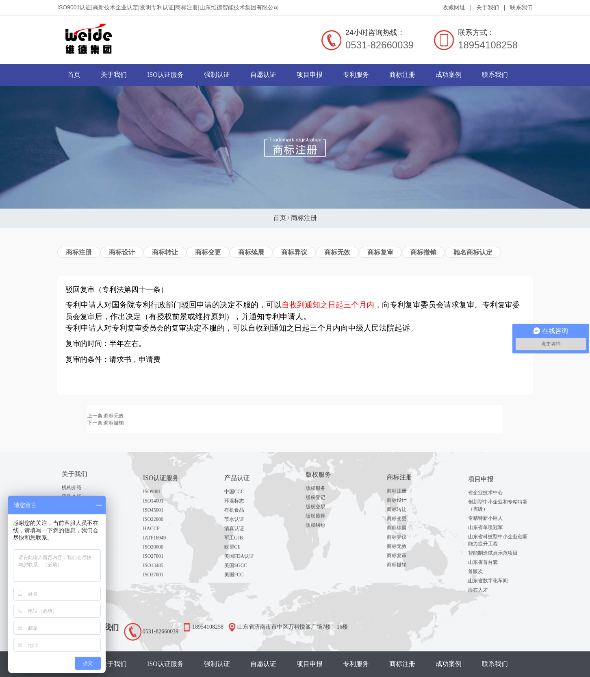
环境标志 (241, 507)
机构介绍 (78, 488)
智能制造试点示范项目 (494, 544)
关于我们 (487, 7)
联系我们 (521, 7)
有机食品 (241, 514)
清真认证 (241, 525)
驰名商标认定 (472, 252)
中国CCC (241, 501)
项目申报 (310, 74)
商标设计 (122, 252)
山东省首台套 (488, 550)
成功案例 (449, 74)
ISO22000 (160, 519)
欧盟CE (240, 537)
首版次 (483, 556)
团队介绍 (78, 494)
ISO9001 (159, 501)
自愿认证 (263, 74)
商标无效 (337, 252)
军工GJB (241, 531)
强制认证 (217, 74)
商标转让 (165, 252)
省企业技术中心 (490, 505)
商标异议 (294, 252)
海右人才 (485, 568)
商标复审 (380, 252)
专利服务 (356, 74)
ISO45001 (160, 514)
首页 (73, 74)
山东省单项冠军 (490, 527)
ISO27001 (160, 543)
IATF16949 (161, 531)
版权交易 (322, 502)
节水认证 (241, 519)
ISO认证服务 (165, 74)
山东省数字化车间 (491, 562)
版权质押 (322, 507)
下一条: (167, 421)
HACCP (159, 525)
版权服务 (322, 490)
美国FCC (241, 555)
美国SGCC (242, 549)
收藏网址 (453, 7)
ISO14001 (160, 507)
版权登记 (322, 496)
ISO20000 (160, 537)
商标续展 (251, 252)
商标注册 (402, 74)
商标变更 (208, 252)
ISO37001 (160, 555)
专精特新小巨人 (490, 522)
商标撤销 (423, 252)
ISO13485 (160, 549)
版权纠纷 (322, 514)
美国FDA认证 (244, 543)
